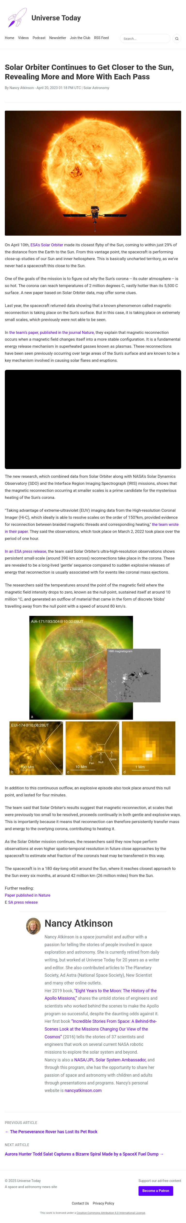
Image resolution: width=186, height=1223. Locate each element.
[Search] (176, 38)
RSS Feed (101, 38)
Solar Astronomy (96, 88)
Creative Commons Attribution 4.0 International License (111, 1213)
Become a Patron (155, 1191)
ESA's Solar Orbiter (47, 244)
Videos (23, 38)
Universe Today (45, 18)
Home (9, 38)
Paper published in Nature (28, 895)
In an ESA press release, (26, 551)
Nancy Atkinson (21, 88)
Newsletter (57, 38)
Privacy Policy (103, 1203)
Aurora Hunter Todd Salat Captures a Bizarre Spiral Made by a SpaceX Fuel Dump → (84, 1153)
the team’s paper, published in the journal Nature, (53, 332)
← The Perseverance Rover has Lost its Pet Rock (51, 1131)
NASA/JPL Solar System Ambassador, (110, 1060)
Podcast (39, 38)
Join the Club (80, 38)
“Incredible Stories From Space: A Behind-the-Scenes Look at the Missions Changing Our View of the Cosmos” (101, 1029)
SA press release (23, 902)
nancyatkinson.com (83, 1090)
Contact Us (80, 1203)
